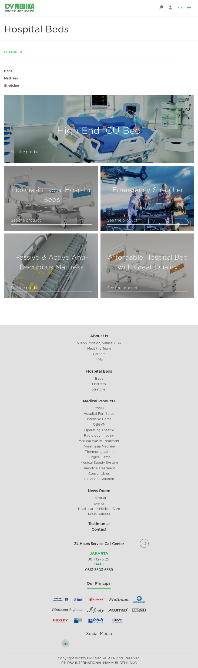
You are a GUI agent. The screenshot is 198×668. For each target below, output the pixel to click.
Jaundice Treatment (99, 468)
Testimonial (99, 524)
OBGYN (99, 424)
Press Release (99, 514)
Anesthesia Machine (99, 446)
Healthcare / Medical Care (99, 508)
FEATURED (13, 52)
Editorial (99, 498)
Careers (99, 354)
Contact (99, 530)
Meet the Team (99, 348)
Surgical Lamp (99, 457)
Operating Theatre (99, 430)
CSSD (99, 408)
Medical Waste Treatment (99, 441)
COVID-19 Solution (99, 479)
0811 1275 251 (99, 559)
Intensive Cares (99, 419)
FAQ (99, 359)
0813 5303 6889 (99, 570)
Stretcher (11, 85)
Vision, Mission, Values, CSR (99, 343)
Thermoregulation (99, 451)
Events (99, 503)
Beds (8, 71)
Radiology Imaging (99, 435)
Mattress (11, 78)
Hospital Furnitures (99, 413)
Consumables (99, 473)
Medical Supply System (99, 462)
